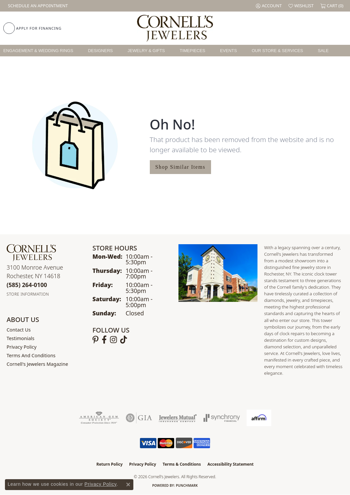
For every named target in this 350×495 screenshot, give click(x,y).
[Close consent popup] (128, 484)
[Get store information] (28, 294)
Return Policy (109, 464)
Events (228, 50)
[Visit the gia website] (139, 418)
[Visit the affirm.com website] (259, 418)
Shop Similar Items (180, 167)
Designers (100, 50)
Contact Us (19, 330)
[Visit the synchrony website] (221, 418)
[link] (37, 6)
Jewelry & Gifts (146, 50)
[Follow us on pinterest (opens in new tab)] (95, 340)
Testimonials (20, 338)
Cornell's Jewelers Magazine (37, 364)
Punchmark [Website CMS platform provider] (187, 485)
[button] (269, 6)
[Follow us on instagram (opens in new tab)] (113, 340)
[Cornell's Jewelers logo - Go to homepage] (175, 28)
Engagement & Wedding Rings (38, 50)
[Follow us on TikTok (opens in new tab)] (123, 340)
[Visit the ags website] (99, 418)
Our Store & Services (277, 50)
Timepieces (192, 50)
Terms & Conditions (182, 464)
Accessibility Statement (230, 464)
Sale (323, 50)
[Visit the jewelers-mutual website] (178, 418)
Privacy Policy (22, 347)
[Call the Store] (27, 285)
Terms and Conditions (31, 355)
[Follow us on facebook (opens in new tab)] (104, 340)
